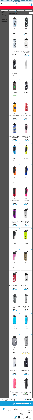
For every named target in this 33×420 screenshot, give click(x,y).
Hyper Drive (19, 417)
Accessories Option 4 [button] (4, 21)
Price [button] (4, 17)
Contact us (21, 410)
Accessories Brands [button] (4, 19)
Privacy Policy (22, 412)
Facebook (30, 417)
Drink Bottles (15, 11)
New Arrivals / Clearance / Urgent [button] (4, 15)
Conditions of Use (29, 410)
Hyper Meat (22, 417)
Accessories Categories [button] (4, 12)
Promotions (8, 410)
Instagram (27, 417)
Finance (21, 413)
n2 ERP (15, 400)
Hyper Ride (15, 417)
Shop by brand (28, 413)
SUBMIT (31, 403)
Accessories (10, 11)
